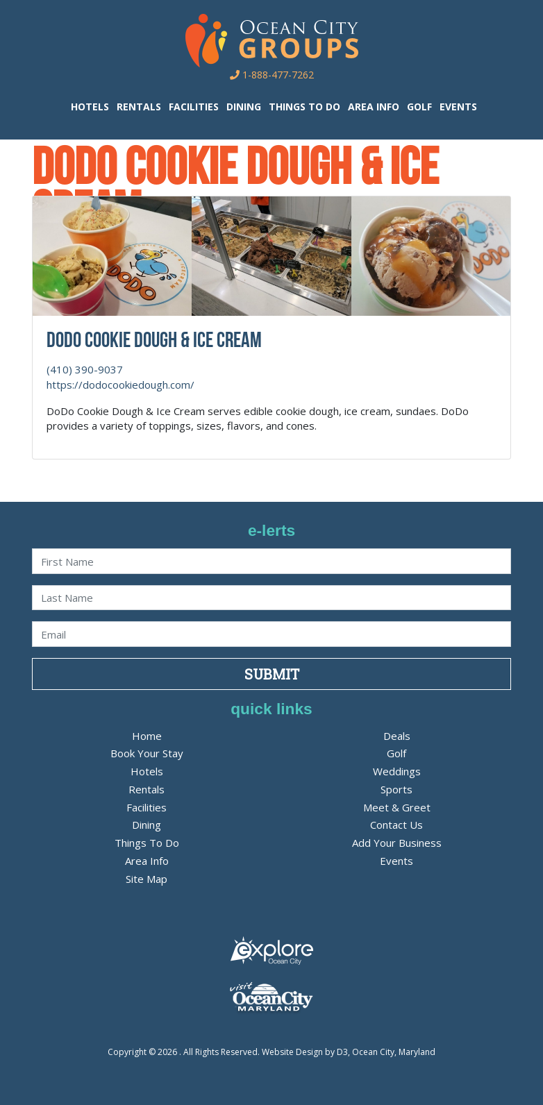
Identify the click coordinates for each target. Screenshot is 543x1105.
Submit (271, 674)
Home (147, 736)
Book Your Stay (146, 753)
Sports (396, 789)
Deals (396, 736)
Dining (243, 107)
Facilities (194, 107)
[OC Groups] (271, 40)
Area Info (373, 107)
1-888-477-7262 (272, 74)
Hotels (90, 107)
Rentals (139, 107)
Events (458, 107)
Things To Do (304, 107)
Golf (419, 107)
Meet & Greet (397, 807)
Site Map (146, 879)
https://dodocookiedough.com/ (120, 384)
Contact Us (396, 825)
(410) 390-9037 (85, 369)
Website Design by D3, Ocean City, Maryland (348, 1052)
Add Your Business (397, 843)
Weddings (397, 771)
